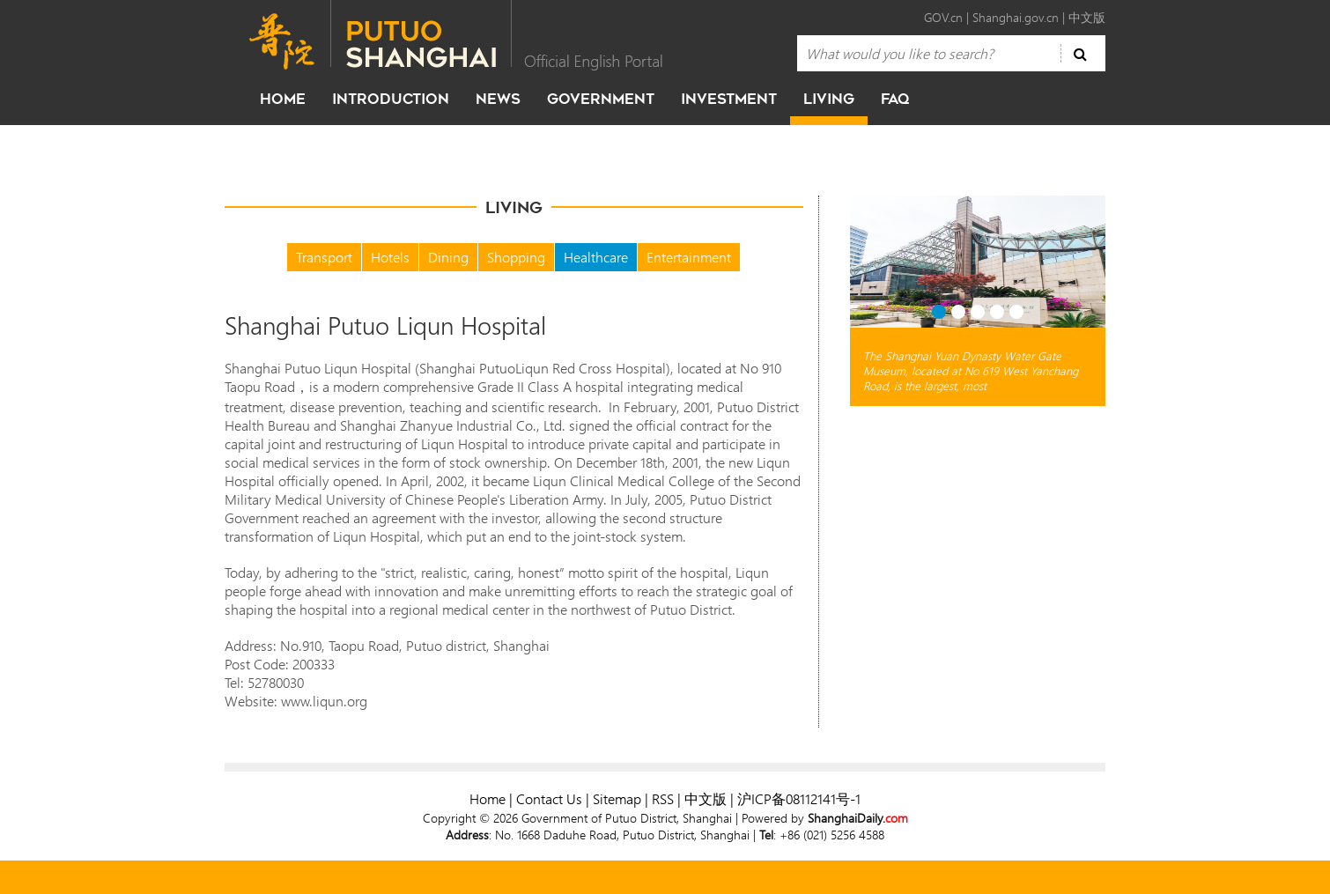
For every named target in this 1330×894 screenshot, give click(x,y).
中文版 (1086, 17)
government (600, 99)
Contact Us (549, 798)
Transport (324, 257)
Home (487, 798)
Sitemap (617, 798)
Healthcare (596, 257)
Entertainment (689, 257)
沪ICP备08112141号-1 (799, 798)
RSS (663, 798)
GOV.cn (943, 17)
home (283, 99)
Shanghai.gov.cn (1015, 17)
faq (895, 99)
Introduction (390, 99)
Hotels (390, 257)
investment (729, 99)
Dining (448, 257)
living (828, 99)
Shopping (516, 257)
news (498, 99)
